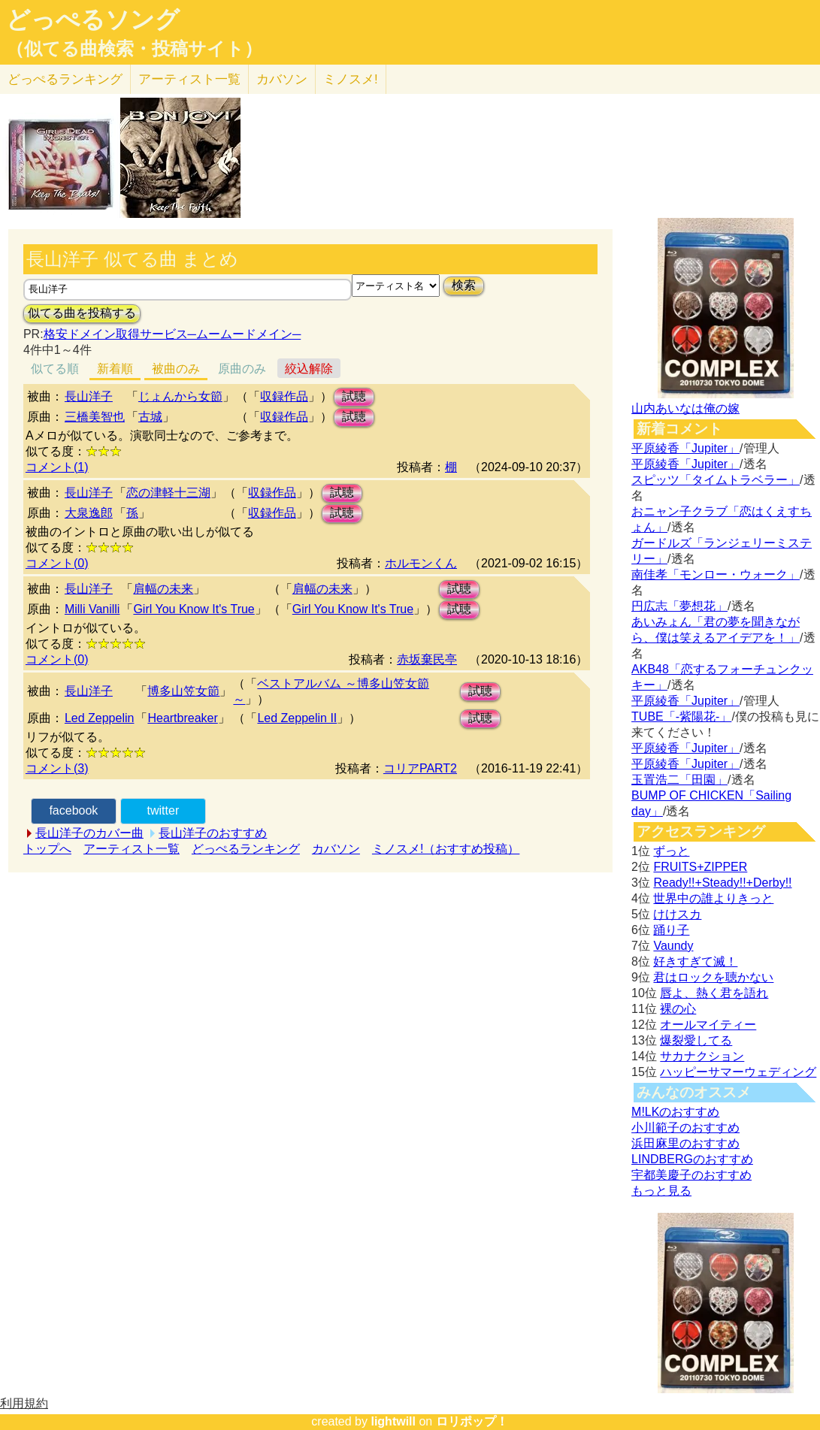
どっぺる (65, 79)
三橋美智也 (95, 416)
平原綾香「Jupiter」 (685, 448)
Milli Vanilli (92, 609)
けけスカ (677, 914)
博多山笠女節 (183, 691)
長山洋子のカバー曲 (89, 833)
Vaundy (673, 945)
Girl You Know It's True (193, 609)
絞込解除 (309, 368)
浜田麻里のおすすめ (685, 1143)
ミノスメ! (350, 79)
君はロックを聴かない (713, 977)
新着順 (115, 368)
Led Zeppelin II (297, 718)
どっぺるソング (93, 19)
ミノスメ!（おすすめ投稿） (445, 848)
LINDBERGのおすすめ (692, 1159)
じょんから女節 (180, 396)
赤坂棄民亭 (427, 659)
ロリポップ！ (472, 1421)
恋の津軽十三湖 (168, 492)
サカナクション (702, 1056)
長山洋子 (89, 396)
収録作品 (284, 396)
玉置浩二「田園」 (679, 779)
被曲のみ (176, 368)
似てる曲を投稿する (82, 313)
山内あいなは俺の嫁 (685, 408)
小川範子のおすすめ (685, 1127)
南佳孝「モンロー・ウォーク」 (715, 574)
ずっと (671, 851)
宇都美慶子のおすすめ (691, 1174)
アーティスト (189, 79)
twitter (163, 810)
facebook (73, 810)
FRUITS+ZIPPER (700, 866)
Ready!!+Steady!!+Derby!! (722, 882)
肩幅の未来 (163, 588)
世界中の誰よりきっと (713, 898)
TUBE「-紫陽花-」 (681, 716)
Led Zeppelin (100, 718)
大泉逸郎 (89, 512)
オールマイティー (708, 1024)
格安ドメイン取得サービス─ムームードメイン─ (172, 334)
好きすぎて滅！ (695, 961)
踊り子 (671, 930)
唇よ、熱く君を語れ (714, 993)
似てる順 (55, 368)
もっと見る (661, 1190)
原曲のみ (242, 368)
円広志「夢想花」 (679, 606)
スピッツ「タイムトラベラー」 (715, 479)
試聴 (354, 396)
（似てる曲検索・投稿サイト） (134, 49)
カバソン (281, 79)
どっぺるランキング (246, 848)
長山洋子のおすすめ (213, 833)
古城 (150, 416)
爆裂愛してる (696, 1040)
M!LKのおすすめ (675, 1111)
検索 (464, 285)
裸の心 (678, 1008)
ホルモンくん (421, 563)
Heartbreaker (182, 718)
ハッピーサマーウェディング (738, 1072)
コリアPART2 (420, 768)
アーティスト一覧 (131, 848)
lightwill (393, 1421)
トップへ (47, 848)
